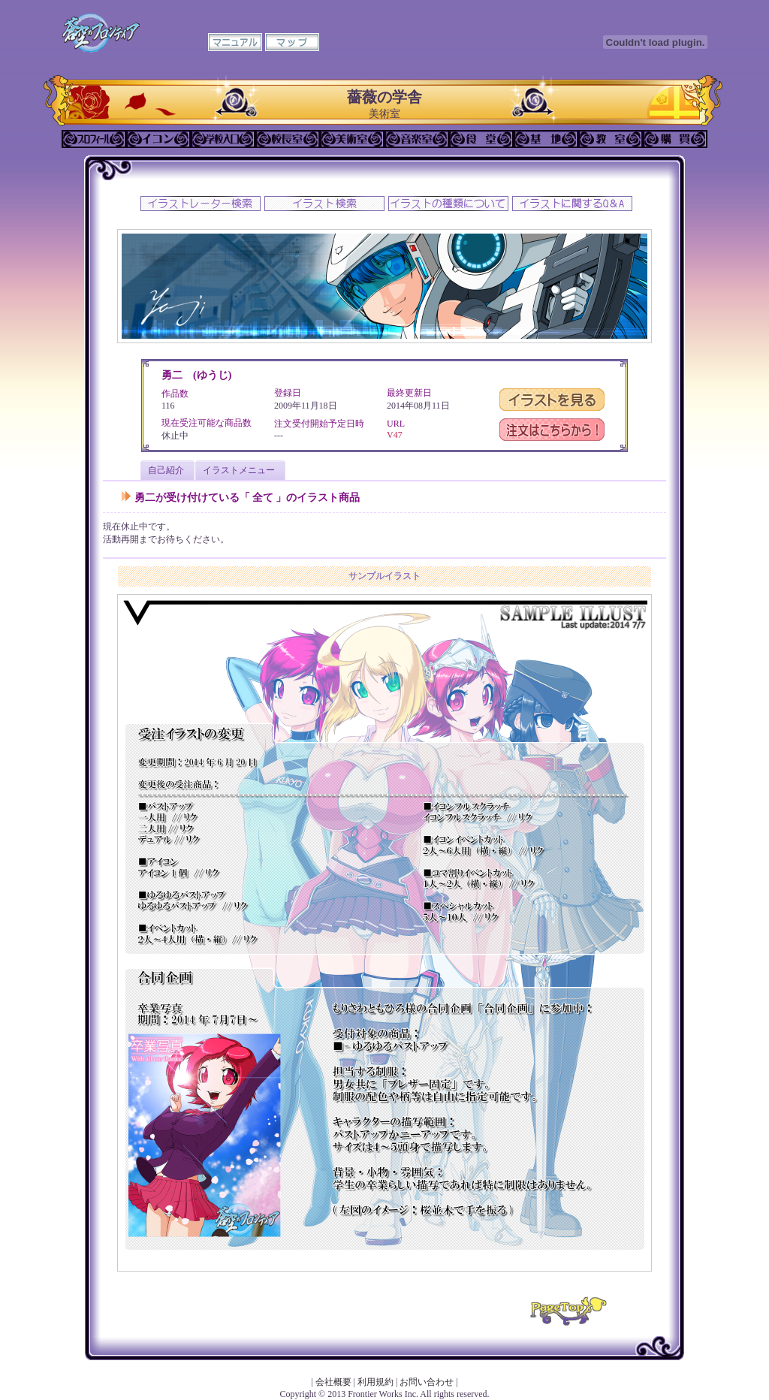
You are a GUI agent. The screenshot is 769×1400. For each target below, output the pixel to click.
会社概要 (333, 1382)
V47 (395, 435)
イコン (158, 139)
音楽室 (416, 139)
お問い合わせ (427, 1382)
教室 (610, 139)
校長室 (287, 139)
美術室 (352, 139)
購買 (675, 139)
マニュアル (235, 42)
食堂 (481, 139)
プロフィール (94, 139)
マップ (292, 42)
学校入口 (223, 139)
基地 (546, 139)
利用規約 (375, 1382)
